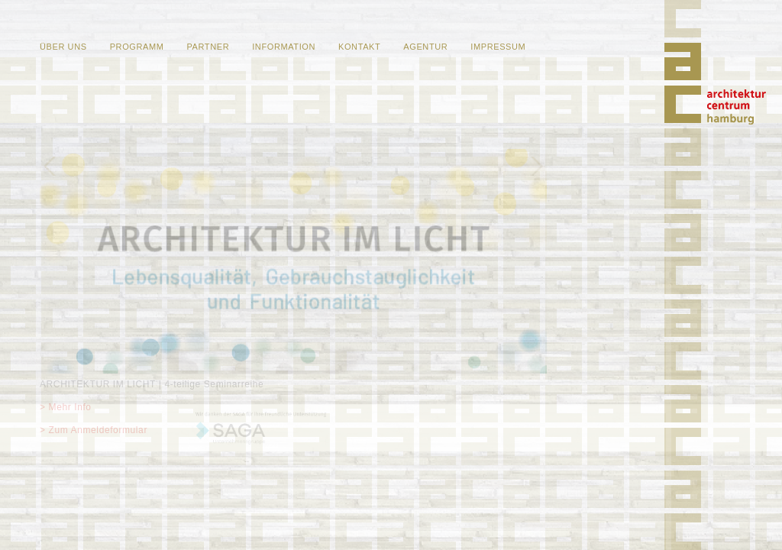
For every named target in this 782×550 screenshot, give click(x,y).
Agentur (425, 46)
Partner (207, 46)
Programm (137, 46)
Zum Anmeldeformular (98, 430)
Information (283, 46)
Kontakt (359, 46)
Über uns (63, 46)
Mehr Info (70, 407)
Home (736, 107)
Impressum (497, 46)
